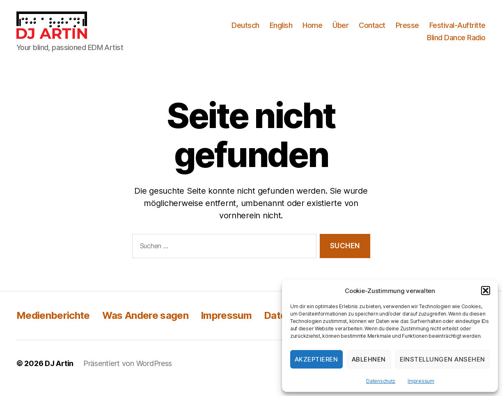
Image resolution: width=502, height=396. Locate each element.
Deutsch (245, 30)
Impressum (421, 381)
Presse (407, 30)
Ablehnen (369, 359)
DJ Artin (59, 373)
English (281, 30)
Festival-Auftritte (457, 30)
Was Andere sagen (145, 325)
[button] (485, 290)
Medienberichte (53, 325)
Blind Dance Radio (456, 42)
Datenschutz (380, 381)
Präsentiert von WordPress (127, 373)
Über (340, 30)
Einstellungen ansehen (443, 359)
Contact (372, 30)
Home (312, 30)
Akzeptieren (316, 359)
